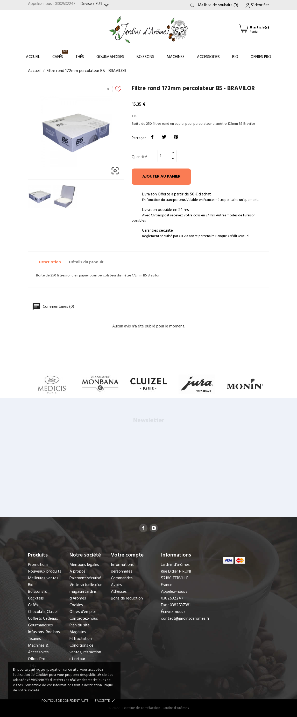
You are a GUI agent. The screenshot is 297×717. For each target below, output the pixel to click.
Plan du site (79, 625)
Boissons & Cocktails (37, 595)
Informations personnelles (122, 568)
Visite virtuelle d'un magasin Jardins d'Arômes (85, 592)
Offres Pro (261, 57)
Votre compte (127, 555)
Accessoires (208, 57)
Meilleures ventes (43, 578)
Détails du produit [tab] (86, 262)
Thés (79, 57)
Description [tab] (50, 262)
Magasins (77, 632)
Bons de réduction (127, 598)
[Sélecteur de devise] (103, 5)
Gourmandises (110, 57)
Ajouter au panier (161, 176)
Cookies (76, 605)
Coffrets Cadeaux (43, 618)
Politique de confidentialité (64, 701)
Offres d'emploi (82, 612)
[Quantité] (164, 156)
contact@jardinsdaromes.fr (185, 618)
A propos (77, 571)
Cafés (60, 54)
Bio (235, 57)
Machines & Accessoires (38, 649)
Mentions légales (84, 564)
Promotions (38, 564)
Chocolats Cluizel (43, 612)
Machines (176, 57)
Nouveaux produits (44, 571)
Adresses (119, 591)
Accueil (33, 57)
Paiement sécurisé (85, 578)
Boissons (145, 57)
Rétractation (80, 638)
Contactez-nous (83, 618)
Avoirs (116, 585)
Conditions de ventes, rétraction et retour (85, 652)
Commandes (122, 578)
